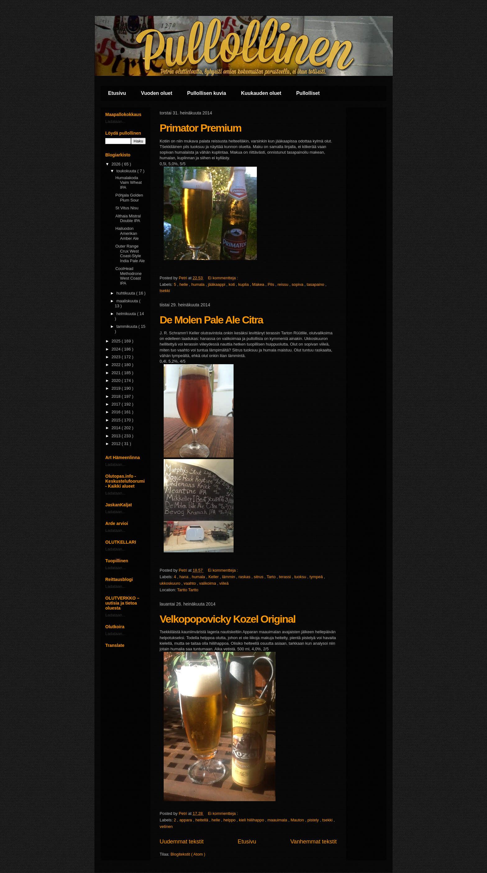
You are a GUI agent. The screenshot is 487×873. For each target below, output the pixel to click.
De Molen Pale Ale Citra (211, 320)
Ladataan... (115, 121)
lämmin (229, 576)
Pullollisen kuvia (206, 93)
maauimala (277, 820)
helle (184, 284)
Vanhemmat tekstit (313, 841)
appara (186, 820)
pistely (313, 820)
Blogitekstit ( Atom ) (188, 854)
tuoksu (300, 576)
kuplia (244, 284)
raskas (245, 576)
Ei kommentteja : (223, 278)
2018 (117, 396)
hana (185, 576)
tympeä (317, 576)
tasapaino (316, 284)
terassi (285, 576)
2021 (117, 372)
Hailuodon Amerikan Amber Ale (127, 233)
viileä (224, 583)
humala (198, 284)
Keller (214, 576)
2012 (117, 443)
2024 (117, 349)
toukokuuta (126, 171)
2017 (117, 404)
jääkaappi (217, 284)
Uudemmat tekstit (182, 841)
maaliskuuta (127, 301)
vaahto (190, 583)
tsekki (165, 290)
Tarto (272, 576)
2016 (117, 412)
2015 (117, 420)
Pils (271, 284)
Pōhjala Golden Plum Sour (129, 197)
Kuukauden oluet (261, 93)
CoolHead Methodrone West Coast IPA (128, 276)
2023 (117, 357)
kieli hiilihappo (252, 820)
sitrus (259, 576)
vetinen (166, 826)
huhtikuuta (126, 293)
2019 (117, 388)
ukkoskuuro (170, 583)
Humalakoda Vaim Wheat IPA (128, 182)
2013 (117, 436)
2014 (117, 427)
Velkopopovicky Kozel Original (227, 619)
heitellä (202, 820)
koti (232, 284)
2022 (117, 364)
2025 (117, 341)
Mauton (297, 820)
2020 (117, 380)
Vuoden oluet (156, 93)
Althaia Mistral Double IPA (128, 218)
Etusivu (117, 93)
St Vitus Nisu (126, 208)
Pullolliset (308, 93)
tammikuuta (127, 326)
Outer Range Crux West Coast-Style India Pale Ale (130, 253)
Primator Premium (200, 128)
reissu (283, 284)
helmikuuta (126, 313)
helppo (230, 820)
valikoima (208, 583)
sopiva (298, 284)
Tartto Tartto (187, 589)
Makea (259, 284)
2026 (117, 164)
